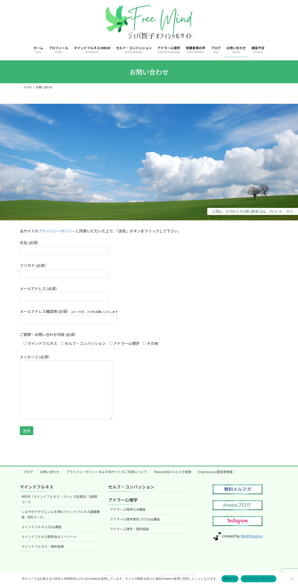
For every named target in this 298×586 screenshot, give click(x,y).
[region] (149, 162)
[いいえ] (292, 578)
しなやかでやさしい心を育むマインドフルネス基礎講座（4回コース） (60, 514)
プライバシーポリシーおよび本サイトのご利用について (106, 471)
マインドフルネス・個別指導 (42, 546)
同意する (230, 578)
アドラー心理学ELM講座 (128, 509)
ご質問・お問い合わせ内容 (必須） (49, 334)
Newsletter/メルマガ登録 (172, 471)
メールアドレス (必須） (64, 293)
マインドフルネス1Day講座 (41, 526)
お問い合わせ (49, 471)
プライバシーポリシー (57, 231)
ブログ (28, 471)
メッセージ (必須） (66, 387)
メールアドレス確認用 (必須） (69, 316)
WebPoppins (252, 536)
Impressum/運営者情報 (215, 471)
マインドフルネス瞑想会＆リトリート (49, 536)
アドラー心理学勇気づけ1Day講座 (135, 519)
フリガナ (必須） (64, 270)
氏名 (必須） (64, 247)
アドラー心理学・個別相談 (129, 529)
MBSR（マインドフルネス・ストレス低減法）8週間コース (59, 499)
